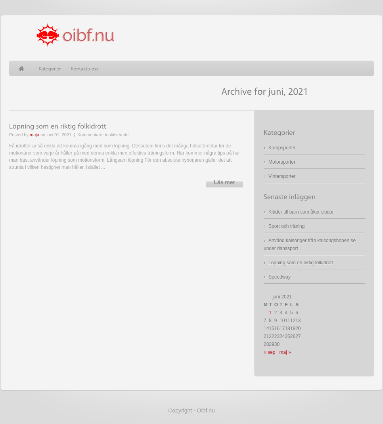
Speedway (279, 277)
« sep (269, 352)
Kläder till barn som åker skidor (301, 212)
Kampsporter (282, 148)
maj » (285, 352)
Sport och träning (286, 226)
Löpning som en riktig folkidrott (300, 262)
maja (34, 134)
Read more (224, 184)
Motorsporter (281, 162)
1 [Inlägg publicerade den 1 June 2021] (270, 312)
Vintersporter (281, 176)
